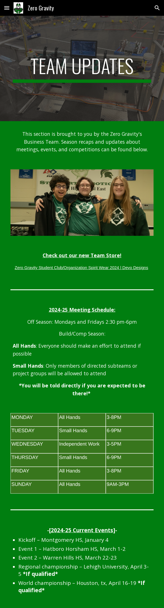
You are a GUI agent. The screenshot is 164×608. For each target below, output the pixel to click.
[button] (7, 7)
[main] (82, 68)
